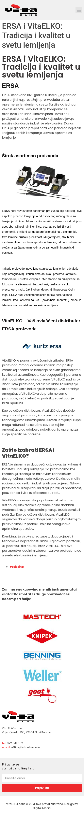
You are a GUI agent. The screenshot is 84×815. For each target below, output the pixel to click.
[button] (79, 10)
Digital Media (42, 808)
